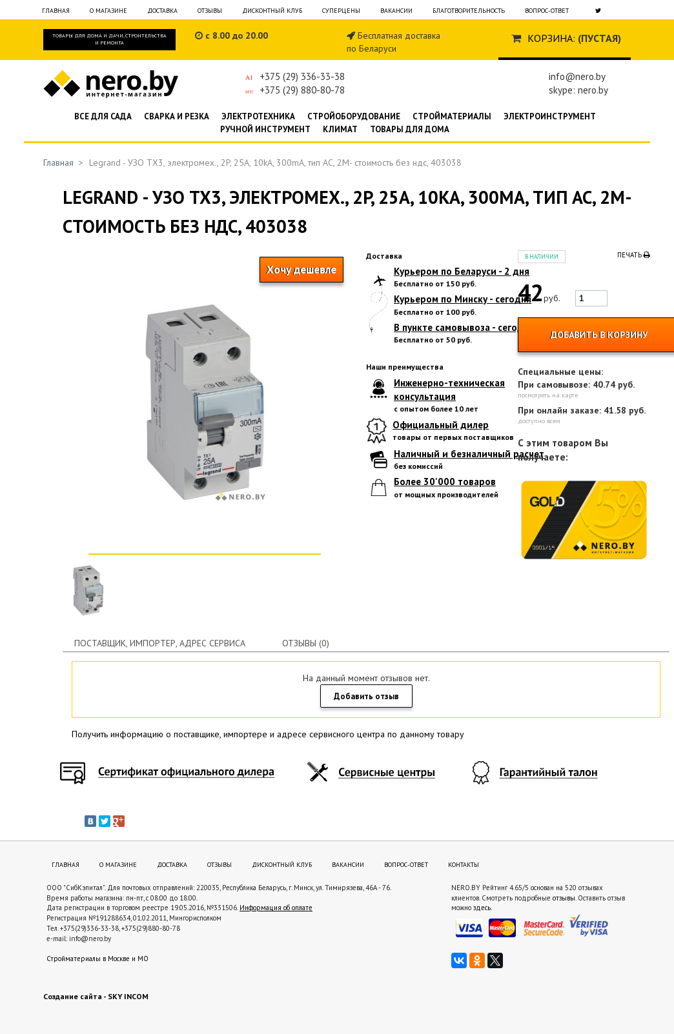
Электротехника (258, 116)
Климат (340, 129)
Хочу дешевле (301, 270)
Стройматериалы (452, 116)
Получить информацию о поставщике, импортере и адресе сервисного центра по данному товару (268, 734)
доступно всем (539, 421)
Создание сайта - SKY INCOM (95, 996)
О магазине (108, 10)
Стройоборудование (353, 116)
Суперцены (341, 10)
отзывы (564, 897)
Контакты (463, 864)
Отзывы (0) (305, 643)
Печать (633, 254)
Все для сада (103, 116)
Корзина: (551, 38)
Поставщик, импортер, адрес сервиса (159, 643)
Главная (56, 10)
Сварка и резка (176, 116)
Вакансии (396, 10)
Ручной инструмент (265, 129)
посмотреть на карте (548, 395)
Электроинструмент (550, 116)
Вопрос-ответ (547, 10)
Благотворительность (469, 10)
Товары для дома (409, 129)
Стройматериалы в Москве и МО (97, 958)
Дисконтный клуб (272, 10)
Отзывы (210, 10)
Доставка (162, 10)
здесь (482, 907)
